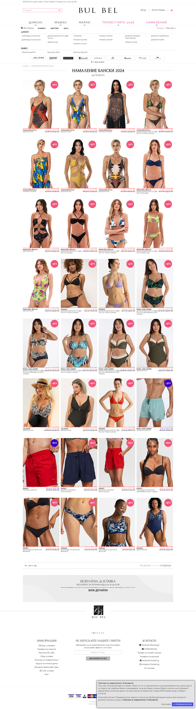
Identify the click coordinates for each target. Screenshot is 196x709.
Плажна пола (131, 42)
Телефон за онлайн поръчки (149, 653)
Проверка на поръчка (46, 649)
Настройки (166, 704)
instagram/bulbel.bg (150, 664)
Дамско (36, 22)
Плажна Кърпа (106, 36)
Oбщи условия (46, 656)
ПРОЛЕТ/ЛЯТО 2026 (118, 22)
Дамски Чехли (157, 40)
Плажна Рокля (105, 40)
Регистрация (158, 10)
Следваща (165, 566)
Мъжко (61, 22)
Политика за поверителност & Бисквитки (140, 700)
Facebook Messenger (150, 645)
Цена (66, 28)
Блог (47, 674)
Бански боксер (80, 52)
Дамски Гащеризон (160, 36)
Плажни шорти (29, 52)
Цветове (55, 28)
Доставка (54, 667)
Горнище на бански (31, 36)
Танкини (77, 36)
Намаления (156, 22)
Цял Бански (53, 42)
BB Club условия (47, 671)
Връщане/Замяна (42, 667)
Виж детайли (98, 590)
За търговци (149, 668)
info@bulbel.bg (150, 649)
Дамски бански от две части (58, 37)
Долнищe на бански (31, 40)
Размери (41, 28)
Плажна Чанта (80, 44)
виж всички (99, 62)
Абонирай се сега (98, 659)
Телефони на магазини (149, 657)
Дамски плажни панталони (132, 37)
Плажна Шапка (80, 40)
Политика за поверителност (47, 660)
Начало (26, 66)
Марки (84, 22)
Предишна (145, 566)
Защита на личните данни (47, 664)
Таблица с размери (46, 646)
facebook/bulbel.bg (150, 660)
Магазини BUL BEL (47, 653)
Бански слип (53, 52)
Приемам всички (182, 704)
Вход (143, 10)
